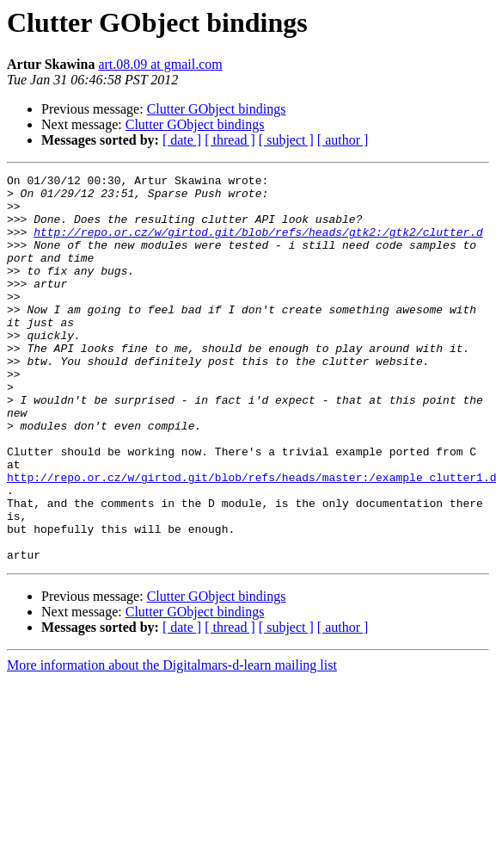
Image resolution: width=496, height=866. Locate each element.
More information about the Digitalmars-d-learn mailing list (172, 742)
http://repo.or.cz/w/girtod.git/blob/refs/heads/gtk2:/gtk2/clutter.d (258, 244)
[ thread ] (230, 140)
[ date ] (181, 140)
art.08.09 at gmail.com (160, 64)
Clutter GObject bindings (216, 109)
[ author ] (343, 140)
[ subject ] (286, 140)
